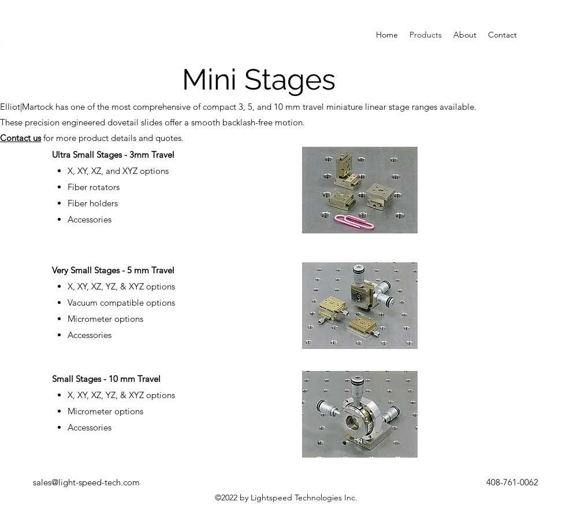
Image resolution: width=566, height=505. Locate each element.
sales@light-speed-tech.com (86, 482)
